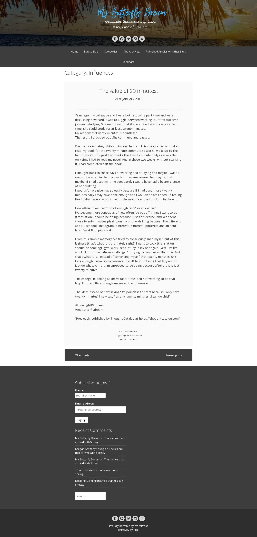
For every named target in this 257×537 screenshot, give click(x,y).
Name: (79, 390)
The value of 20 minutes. (128, 90)
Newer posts (174, 355)
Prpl (135, 530)
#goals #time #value (132, 335)
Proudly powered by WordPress (128, 526)
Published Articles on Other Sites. (166, 51)
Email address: (84, 403)
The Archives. (131, 51)
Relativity (123, 530)
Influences (133, 331)
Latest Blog (91, 51)
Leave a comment (128, 339)
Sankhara (128, 62)
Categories (111, 51)
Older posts (82, 355)
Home (74, 51)
